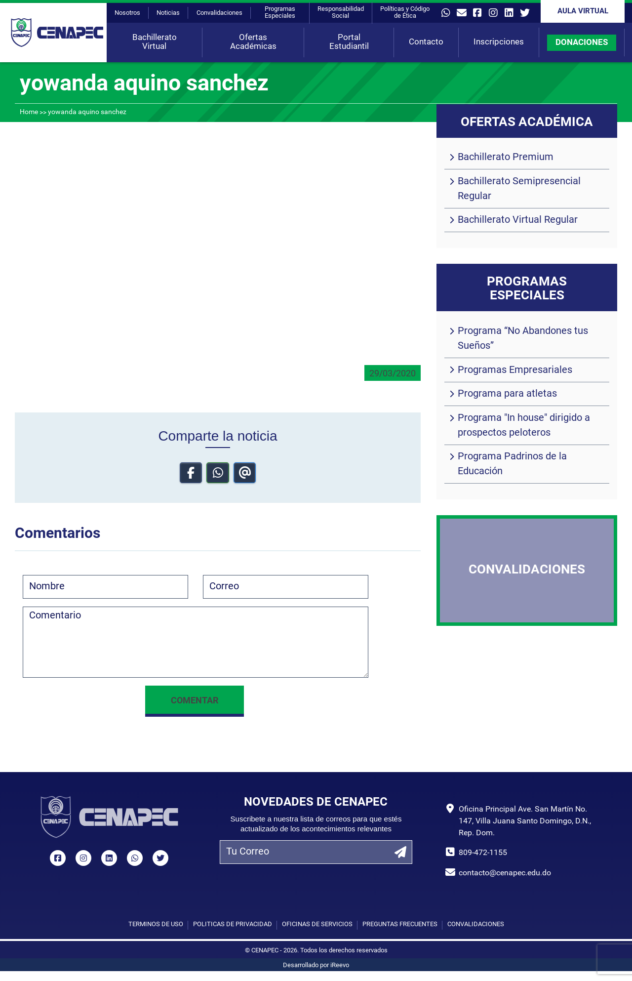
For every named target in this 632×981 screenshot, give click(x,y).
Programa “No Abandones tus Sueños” (523, 339)
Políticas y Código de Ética (405, 12)
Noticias (168, 13)
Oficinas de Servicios (317, 924)
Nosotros (127, 13)
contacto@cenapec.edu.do (505, 873)
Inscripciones (499, 42)
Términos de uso (155, 924)
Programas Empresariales (515, 370)
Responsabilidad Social (340, 12)
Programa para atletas (507, 394)
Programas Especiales (280, 12)
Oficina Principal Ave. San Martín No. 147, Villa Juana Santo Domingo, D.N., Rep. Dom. (525, 821)
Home (29, 112)
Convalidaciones (219, 13)
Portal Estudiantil (349, 42)
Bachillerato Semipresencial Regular (519, 189)
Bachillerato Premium (505, 158)
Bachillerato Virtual (154, 42)
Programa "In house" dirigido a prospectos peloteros (524, 425)
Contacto (426, 42)
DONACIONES (581, 43)
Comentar (194, 701)
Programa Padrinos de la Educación (512, 464)
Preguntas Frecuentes (399, 924)
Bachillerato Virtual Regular (518, 220)
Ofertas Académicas (253, 42)
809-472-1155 (483, 853)
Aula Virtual (582, 11)
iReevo (339, 965)
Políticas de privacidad (232, 924)
